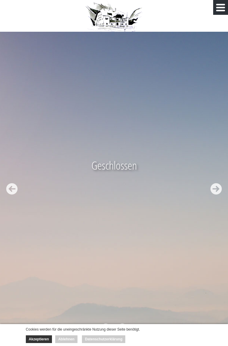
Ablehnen (66, 339)
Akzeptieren (39, 339)
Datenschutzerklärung (103, 339)
